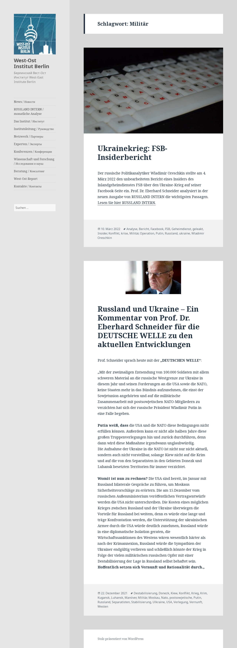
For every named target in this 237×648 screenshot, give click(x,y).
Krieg (195, 593)
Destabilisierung (145, 593)
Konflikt (114, 233)
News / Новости (24, 102)
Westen (103, 606)
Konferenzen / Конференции (33, 152)
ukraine (184, 233)
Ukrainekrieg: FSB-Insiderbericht (132, 152)
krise (124, 233)
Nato (164, 598)
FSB (167, 229)
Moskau (154, 598)
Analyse (131, 229)
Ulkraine (159, 602)
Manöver (130, 598)
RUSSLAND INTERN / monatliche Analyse (29, 111)
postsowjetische (180, 598)
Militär (133, 233)
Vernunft (195, 602)
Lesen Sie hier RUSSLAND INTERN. (127, 202)
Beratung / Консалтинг (29, 171)
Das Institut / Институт (29, 121)
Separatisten (121, 602)
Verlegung (180, 602)
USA (169, 602)
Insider (102, 233)
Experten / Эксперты (28, 144)
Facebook (157, 229)
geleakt (198, 229)
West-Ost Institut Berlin (31, 63)
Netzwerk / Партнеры (28, 136)
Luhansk (117, 598)
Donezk (164, 593)
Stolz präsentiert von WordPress (120, 639)
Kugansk (104, 598)
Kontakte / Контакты (27, 186)
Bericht (144, 229)
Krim (203, 593)
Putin (159, 233)
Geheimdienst (181, 229)
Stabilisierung (141, 602)
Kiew (174, 593)
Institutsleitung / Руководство (34, 129)
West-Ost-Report (25, 179)
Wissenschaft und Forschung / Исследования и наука (34, 161)
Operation (147, 233)
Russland (171, 233)
